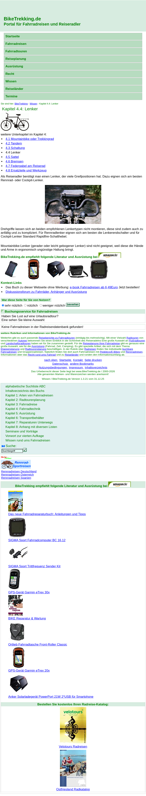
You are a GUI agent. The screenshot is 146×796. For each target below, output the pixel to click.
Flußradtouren (137, 340)
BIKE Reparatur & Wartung (27, 616)
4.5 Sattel (12, 157)
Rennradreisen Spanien (16, 477)
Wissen (10, 81)
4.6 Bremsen (14, 161)
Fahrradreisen (15, 44)
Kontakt (78, 360)
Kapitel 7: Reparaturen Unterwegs (29, 422)
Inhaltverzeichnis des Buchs (24, 391)
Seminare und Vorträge (21, 431)
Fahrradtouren (16, 51)
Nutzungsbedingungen (53, 367)
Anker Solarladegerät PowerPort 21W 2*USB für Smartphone (50, 694)
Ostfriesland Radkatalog (73, 787)
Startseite (12, 36)
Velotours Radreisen (73, 744)
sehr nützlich (13, 305)
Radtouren (132, 337)
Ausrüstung (14, 66)
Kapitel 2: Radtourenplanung (25, 400)
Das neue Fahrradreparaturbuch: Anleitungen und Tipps (47, 512)
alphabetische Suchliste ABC (25, 386)
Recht (9, 74)
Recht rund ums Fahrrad (42, 354)
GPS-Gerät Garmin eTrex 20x (29, 668)
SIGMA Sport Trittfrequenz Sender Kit (34, 564)
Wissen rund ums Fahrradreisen (27, 440)
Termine (11, 96)
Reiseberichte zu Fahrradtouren (57, 337)
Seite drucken (93, 360)
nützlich (32, 305)
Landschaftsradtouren (18, 343)
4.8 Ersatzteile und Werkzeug (26, 170)
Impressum (76, 367)
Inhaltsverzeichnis (96, 367)
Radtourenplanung (35, 349)
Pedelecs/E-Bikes (110, 351)
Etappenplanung (10, 349)
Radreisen (90, 349)
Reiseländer (14, 89)
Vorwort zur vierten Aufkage (24, 436)
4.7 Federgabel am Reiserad (25, 166)
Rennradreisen (134, 351)
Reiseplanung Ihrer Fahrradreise (101, 343)
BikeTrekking (21, 103)
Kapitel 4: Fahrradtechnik (22, 409)
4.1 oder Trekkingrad (30, 139)
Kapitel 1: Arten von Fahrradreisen (29, 395)
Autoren (22, 340)
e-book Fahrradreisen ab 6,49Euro (94, 287)
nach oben (51, 360)
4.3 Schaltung (15, 148)
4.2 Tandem (14, 143)
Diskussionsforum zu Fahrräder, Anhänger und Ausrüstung (46, 292)
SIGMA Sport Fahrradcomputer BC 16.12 (37, 538)
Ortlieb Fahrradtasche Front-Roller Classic (37, 642)
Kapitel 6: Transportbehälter (24, 418)
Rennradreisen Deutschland (18, 471)
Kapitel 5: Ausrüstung (20, 413)
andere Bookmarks (82, 363)
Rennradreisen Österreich (17, 474)
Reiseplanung (15, 59)
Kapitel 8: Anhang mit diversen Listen (31, 427)
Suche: (11, 446)
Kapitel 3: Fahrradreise (21, 404)
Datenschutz (60, 363)
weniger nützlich (54, 305)
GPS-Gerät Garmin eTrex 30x (29, 590)
